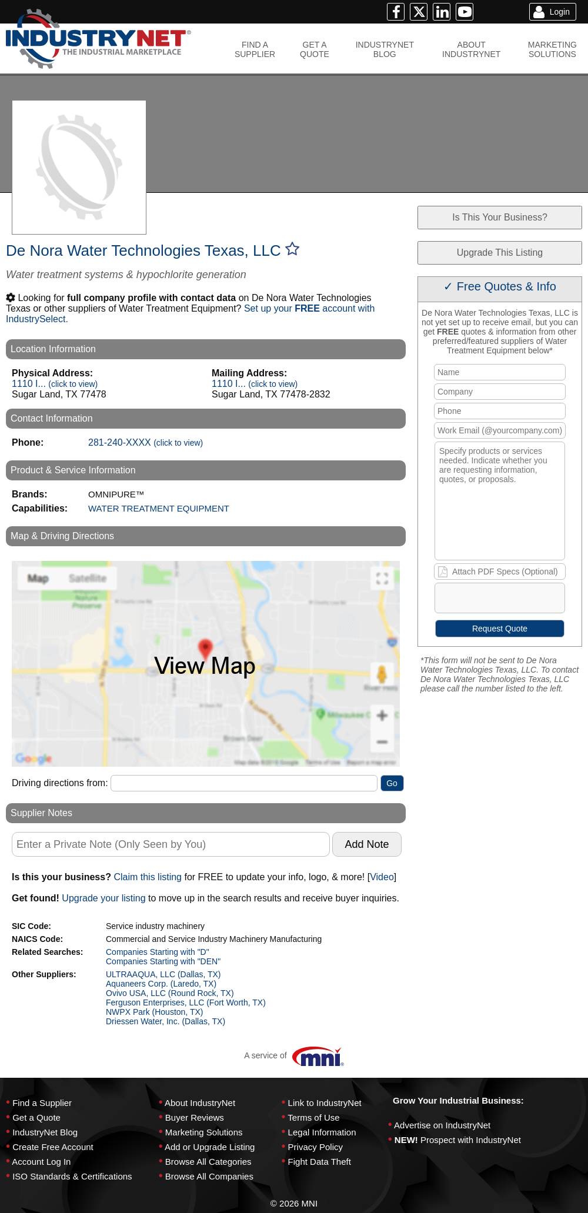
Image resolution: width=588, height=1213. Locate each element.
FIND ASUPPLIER (255, 49)
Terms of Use (313, 1117)
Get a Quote (36, 1117)
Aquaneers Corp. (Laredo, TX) (161, 983)
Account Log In (41, 1162)
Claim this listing (147, 877)
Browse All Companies (209, 1176)
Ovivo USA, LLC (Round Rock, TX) (170, 993)
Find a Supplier (42, 1103)
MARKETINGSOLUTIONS (552, 49)
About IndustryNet (200, 1103)
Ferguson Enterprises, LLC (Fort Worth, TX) (186, 1002)
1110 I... (55, 384)
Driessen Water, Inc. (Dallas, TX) (165, 1021)
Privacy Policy (315, 1147)
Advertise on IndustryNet (442, 1125)
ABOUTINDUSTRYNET (471, 49)
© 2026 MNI (294, 1203)
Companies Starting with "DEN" (163, 961)
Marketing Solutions (204, 1132)
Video (382, 877)
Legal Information (322, 1132)
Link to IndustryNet (325, 1103)
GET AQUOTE (314, 49)
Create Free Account (52, 1147)
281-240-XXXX (145, 442)
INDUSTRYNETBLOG (385, 49)
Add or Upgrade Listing (210, 1147)
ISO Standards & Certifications (72, 1176)
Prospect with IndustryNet (470, 1140)
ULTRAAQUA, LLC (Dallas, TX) (163, 974)
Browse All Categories (208, 1162)
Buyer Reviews (194, 1117)
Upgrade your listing (103, 898)
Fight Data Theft (319, 1162)
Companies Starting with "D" (157, 952)
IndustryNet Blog (45, 1132)
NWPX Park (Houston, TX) (154, 1012)
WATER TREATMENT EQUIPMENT (158, 508)
